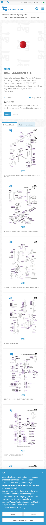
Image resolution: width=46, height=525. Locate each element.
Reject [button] (12, 514)
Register (39, 2)
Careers (24, 2)
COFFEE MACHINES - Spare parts (14, 15)
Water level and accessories (15, 17)
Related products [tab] (26, 125)
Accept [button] (33, 514)
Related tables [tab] (9, 125)
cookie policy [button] (12, 488)
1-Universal (34, 17)
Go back (8, 98)
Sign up (16, 114)
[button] (43, 473)
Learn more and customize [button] (23, 520)
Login (31, 2)
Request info (35, 98)
